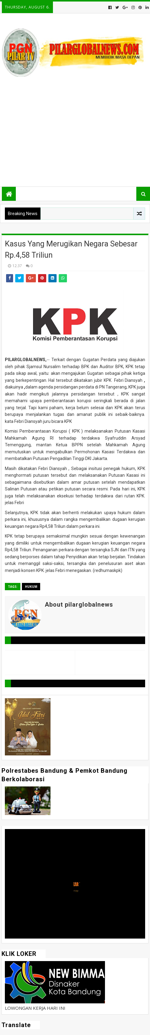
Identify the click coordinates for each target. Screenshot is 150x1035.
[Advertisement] (75, 133)
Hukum (31, 586)
